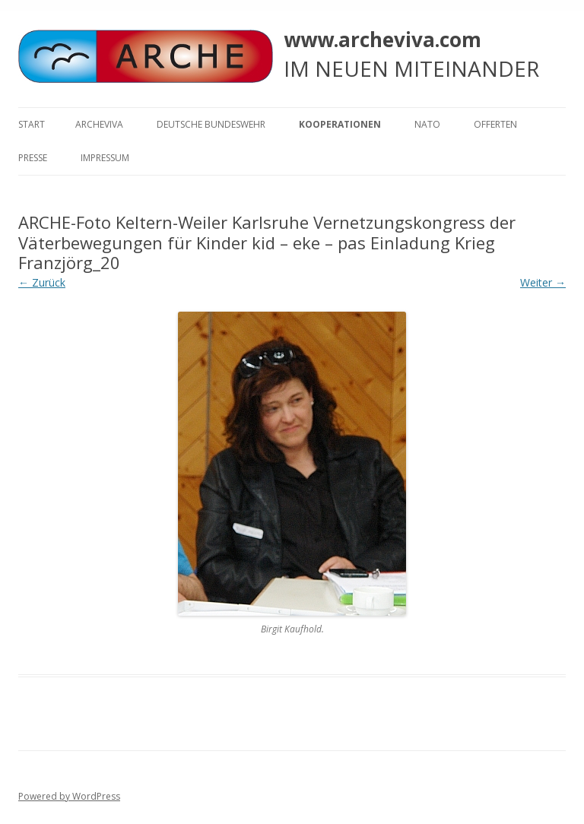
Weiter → (543, 282)
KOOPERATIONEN (340, 124)
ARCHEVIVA (99, 124)
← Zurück (41, 282)
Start (31, 124)
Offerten (495, 124)
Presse (32, 157)
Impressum (105, 157)
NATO (427, 124)
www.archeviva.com (382, 39)
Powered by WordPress (69, 796)
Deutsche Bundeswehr (211, 124)
